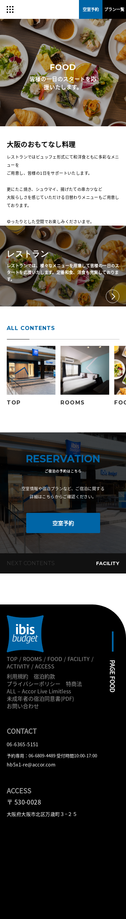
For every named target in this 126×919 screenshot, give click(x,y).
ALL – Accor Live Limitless (39, 691)
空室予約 (63, 523)
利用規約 (17, 676)
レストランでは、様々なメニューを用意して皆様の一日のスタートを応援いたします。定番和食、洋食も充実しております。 (63, 272)
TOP (12, 658)
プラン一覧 (114, 9)
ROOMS (32, 658)
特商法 (74, 683)
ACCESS (44, 666)
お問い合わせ (23, 706)
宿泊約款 (44, 676)
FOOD (54, 658)
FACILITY (107, 563)
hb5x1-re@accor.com (31, 764)
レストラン (28, 254)
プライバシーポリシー (33, 683)
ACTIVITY (18, 666)
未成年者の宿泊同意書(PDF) (40, 698)
